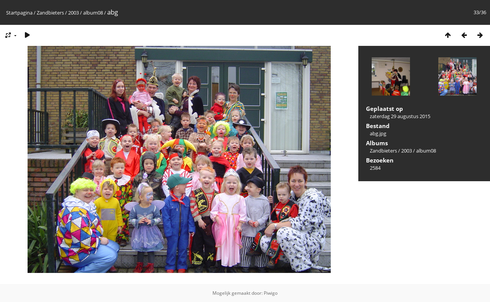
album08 (93, 12)
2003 (73, 12)
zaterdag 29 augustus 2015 (400, 116)
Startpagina (19, 12)
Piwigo (271, 293)
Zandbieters (50, 12)
